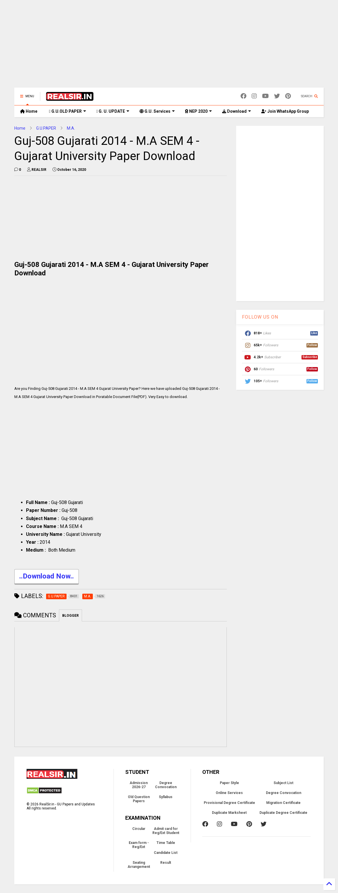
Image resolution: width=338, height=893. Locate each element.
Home (28, 111)
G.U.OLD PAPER (67, 111)
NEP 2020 (198, 111)
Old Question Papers (139, 799)
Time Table (165, 843)
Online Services (229, 793)
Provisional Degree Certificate (229, 803)
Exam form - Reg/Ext (139, 845)
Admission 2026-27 (139, 785)
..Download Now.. (46, 577)
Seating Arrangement (139, 865)
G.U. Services (157, 111)
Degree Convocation (166, 785)
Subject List (283, 783)
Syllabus (166, 797)
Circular (138, 829)
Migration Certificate (283, 803)
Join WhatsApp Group (285, 111)
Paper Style (229, 783)
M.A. (71, 128)
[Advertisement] (169, 47)
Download (236, 111)
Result (165, 863)
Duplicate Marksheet (229, 813)
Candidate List (165, 853)
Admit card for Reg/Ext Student (165, 831)
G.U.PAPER (46, 128)
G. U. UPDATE (112, 111)
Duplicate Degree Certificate (283, 813)
